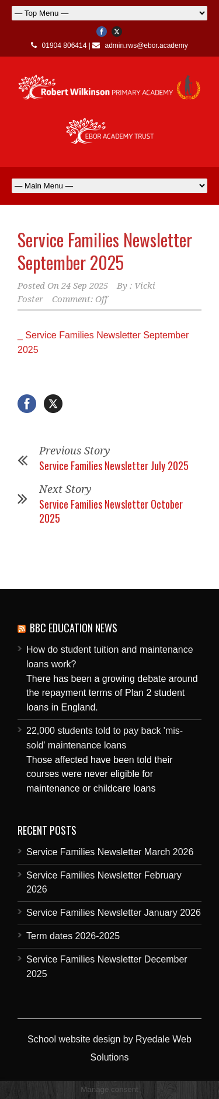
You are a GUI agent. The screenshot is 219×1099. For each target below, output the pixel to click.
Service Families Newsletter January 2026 (113, 913)
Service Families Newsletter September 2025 (105, 250)
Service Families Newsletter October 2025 (111, 510)
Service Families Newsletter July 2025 (114, 465)
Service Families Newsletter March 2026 (109, 852)
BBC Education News (73, 627)
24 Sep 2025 (84, 286)
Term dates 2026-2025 (73, 936)
